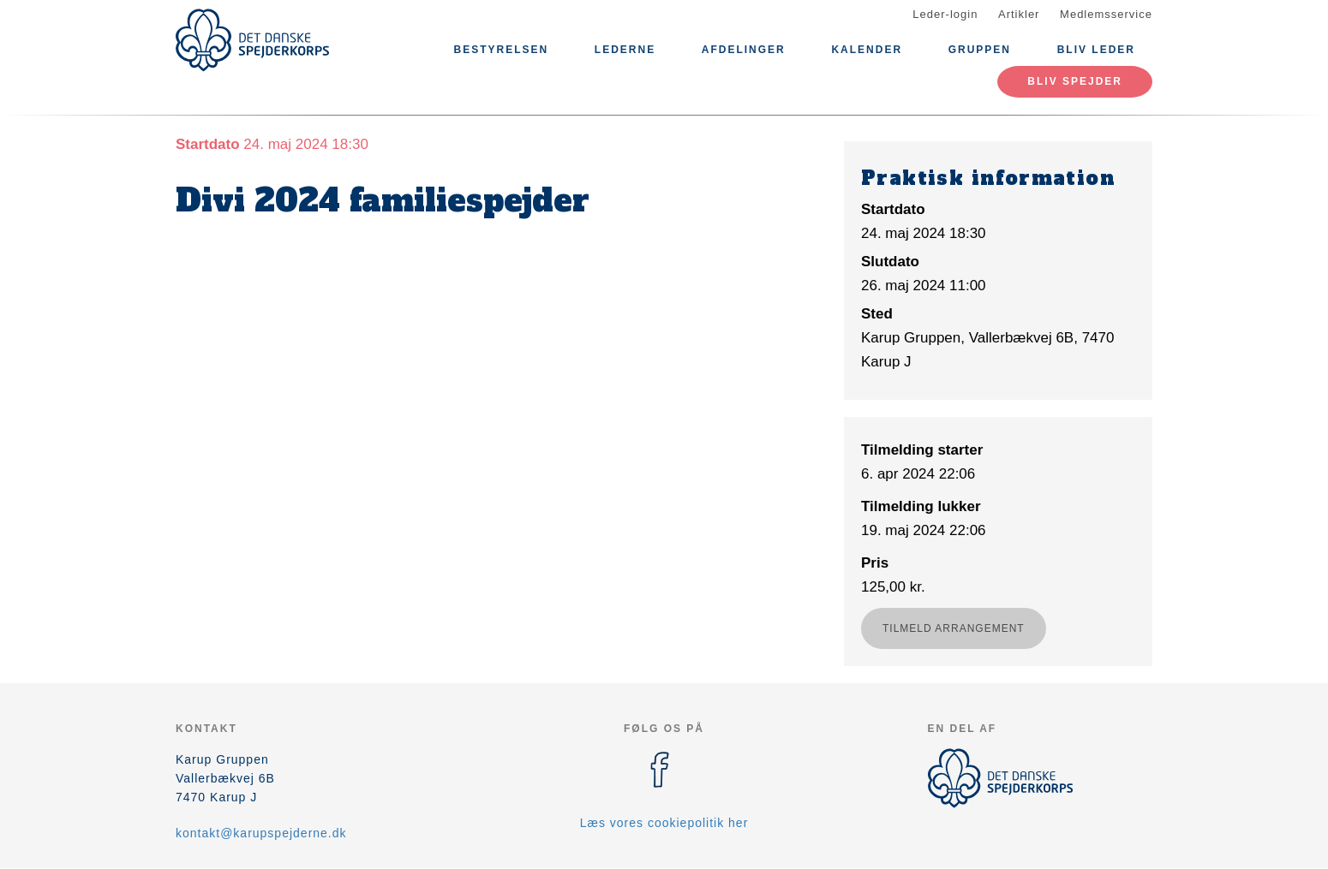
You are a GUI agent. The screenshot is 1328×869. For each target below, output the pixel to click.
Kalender (866, 50)
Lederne (625, 50)
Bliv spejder (1074, 81)
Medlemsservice (1106, 14)
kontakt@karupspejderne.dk (261, 833)
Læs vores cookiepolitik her (664, 823)
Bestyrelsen (500, 50)
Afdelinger (744, 50)
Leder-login (945, 14)
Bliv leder (1096, 50)
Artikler (1018, 14)
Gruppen (979, 50)
